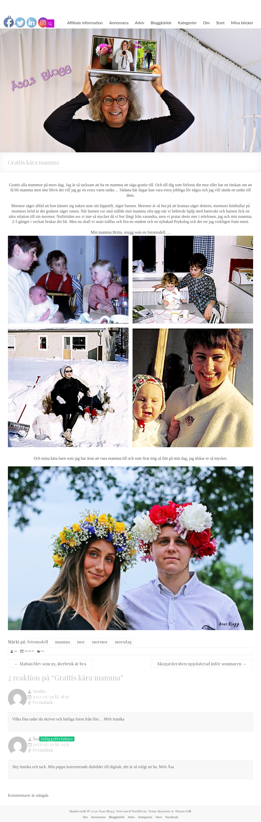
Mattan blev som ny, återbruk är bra (50, 663)
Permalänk (42, 702)
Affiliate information (85, 22)
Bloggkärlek (161, 22)
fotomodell (37, 641)
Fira (42, 651)
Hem (159, 817)
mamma (62, 641)
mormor (100, 641)
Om (206, 22)
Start (220, 22)
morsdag (123, 641)
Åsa (15, 651)
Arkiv (139, 22)
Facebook (171, 817)
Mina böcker (242, 22)
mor (81, 641)
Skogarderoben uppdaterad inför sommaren (202, 663)
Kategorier (187, 22)
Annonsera (119, 22)
